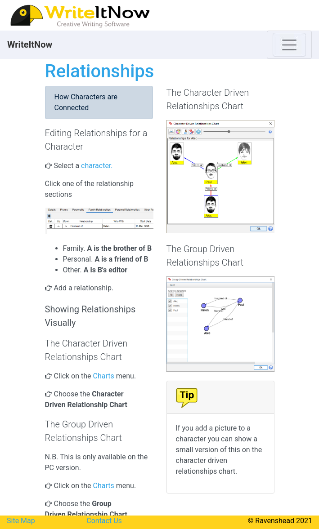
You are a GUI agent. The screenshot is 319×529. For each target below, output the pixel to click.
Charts (103, 376)
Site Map (21, 520)
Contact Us (104, 520)
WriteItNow (29, 44)
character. (97, 165)
